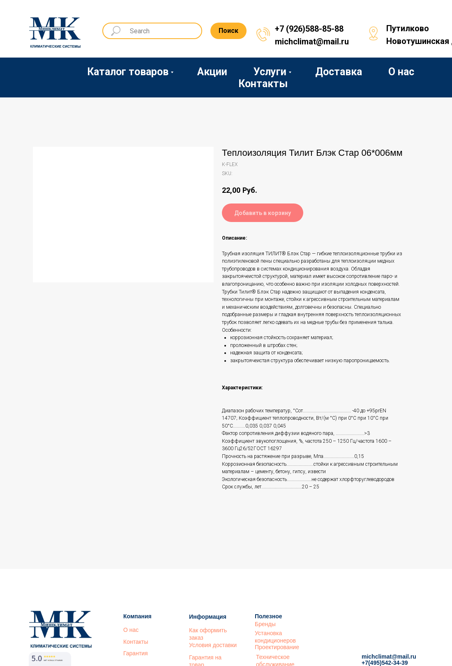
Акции (212, 72)
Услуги (270, 72)
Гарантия (135, 653)
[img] (55, 29)
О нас (401, 72)
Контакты (263, 84)
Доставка (338, 72)
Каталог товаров (127, 72)
